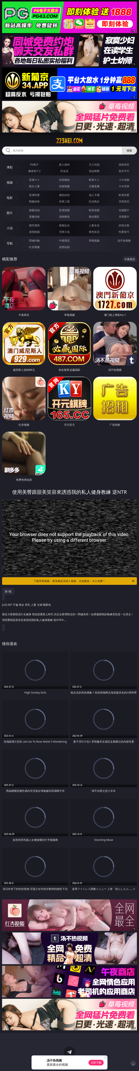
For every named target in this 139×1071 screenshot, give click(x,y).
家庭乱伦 (64, 225)
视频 (10, 182)
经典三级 (64, 201)
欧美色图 (94, 210)
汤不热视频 (124, 240)
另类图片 (124, 216)
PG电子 (34, 164)
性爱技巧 (124, 232)
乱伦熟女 (94, 201)
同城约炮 (34, 240)
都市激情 (34, 225)
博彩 (10, 167)
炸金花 (64, 171)
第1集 (8, 591)
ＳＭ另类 (124, 186)
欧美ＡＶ (94, 180)
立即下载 (96, 1062)
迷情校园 (34, 232)
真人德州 (64, 164)
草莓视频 (94, 240)
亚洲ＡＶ (34, 180)
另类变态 (124, 201)
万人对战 (94, 164)
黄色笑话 (94, 232)
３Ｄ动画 (124, 180)
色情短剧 (64, 247)
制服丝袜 (34, 201)
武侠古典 (124, 225)
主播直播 (94, 186)
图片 (10, 213)
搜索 (129, 150)
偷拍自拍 (64, 195)
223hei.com (69, 141)
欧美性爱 (124, 195)
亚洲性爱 (34, 195)
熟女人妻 (34, 186)
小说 (10, 228)
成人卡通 (94, 195)
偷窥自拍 (34, 210)
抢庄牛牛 (124, 171)
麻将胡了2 (34, 171)
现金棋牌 (94, 171)
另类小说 (64, 232)
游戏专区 (124, 164)
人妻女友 (94, 225)
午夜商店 (64, 240)
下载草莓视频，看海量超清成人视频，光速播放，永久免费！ (84, 581)
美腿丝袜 (34, 216)
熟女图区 (94, 216)
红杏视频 (34, 247)
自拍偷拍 (64, 180)
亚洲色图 (64, 210)
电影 (10, 198)
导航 (10, 243)
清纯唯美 (64, 216)
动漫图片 (124, 210)
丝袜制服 (64, 186)
